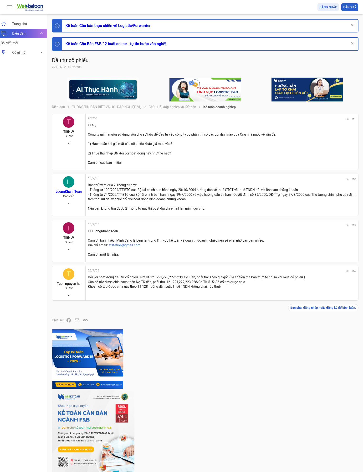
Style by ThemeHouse (71, 461)
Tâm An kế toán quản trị (321, 395)
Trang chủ (337, 441)
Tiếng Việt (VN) (84, 441)
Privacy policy (304, 441)
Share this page (328, 421)
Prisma (61, 441)
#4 (289, 276)
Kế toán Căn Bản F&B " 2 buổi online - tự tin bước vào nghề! (118, 44)
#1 (289, 119)
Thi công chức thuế (325, 369)
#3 (289, 230)
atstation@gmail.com (127, 250)
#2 (289, 179)
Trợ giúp (322, 441)
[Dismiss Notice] (351, 25)
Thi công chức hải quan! (329, 272)
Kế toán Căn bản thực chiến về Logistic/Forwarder (110, 25)
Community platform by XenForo (96, 453)
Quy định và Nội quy (278, 441)
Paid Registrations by (94, 457)
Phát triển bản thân (324, 263)
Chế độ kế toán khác (325, 343)
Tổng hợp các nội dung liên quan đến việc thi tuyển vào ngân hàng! (332, 325)
